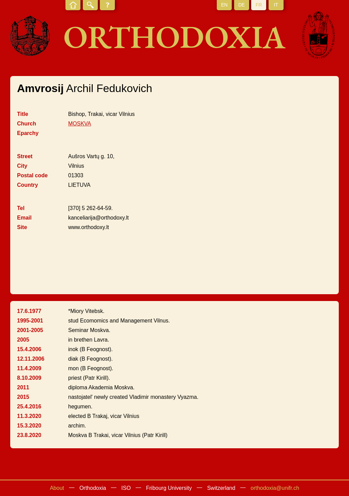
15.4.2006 (29, 349)
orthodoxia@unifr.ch (275, 488)
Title (22, 114)
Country (27, 185)
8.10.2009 (29, 378)
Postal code (32, 175)
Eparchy (28, 133)
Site (22, 227)
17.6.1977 (29, 311)
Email (24, 218)
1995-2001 (30, 321)
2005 (23, 340)
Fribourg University (169, 488)
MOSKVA (79, 123)
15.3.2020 (29, 426)
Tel (21, 208)
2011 (23, 387)
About (57, 488)
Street (24, 156)
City (22, 166)
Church (26, 123)
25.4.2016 (29, 406)
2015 (23, 397)
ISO (126, 488)
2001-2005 (30, 330)
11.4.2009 (29, 368)
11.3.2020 (29, 416)
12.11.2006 (30, 359)
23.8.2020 (29, 435)
